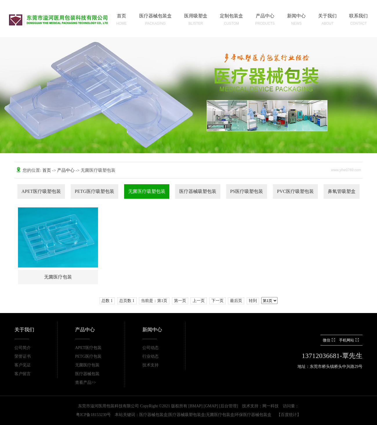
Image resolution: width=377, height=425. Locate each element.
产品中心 (66, 170)
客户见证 (22, 365)
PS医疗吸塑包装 (246, 191)
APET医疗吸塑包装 (41, 191)
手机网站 (349, 340)
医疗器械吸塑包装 (197, 191)
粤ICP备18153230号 (93, 415)
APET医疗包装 (88, 348)
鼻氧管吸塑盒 (342, 191)
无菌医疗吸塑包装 (146, 191)
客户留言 (22, 374)
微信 (329, 340)
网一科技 (270, 406)
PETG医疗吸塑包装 (94, 191)
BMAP (195, 406)
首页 (47, 170)
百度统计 (289, 415)
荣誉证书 (22, 356)
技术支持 (150, 365)
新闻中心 (152, 329)
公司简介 (22, 348)
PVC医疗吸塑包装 (295, 191)
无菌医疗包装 (87, 365)
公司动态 (150, 348)
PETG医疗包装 (88, 356)
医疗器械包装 (87, 374)
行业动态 (150, 356)
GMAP (211, 406)
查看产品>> (85, 382)
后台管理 (228, 406)
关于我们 (24, 329)
